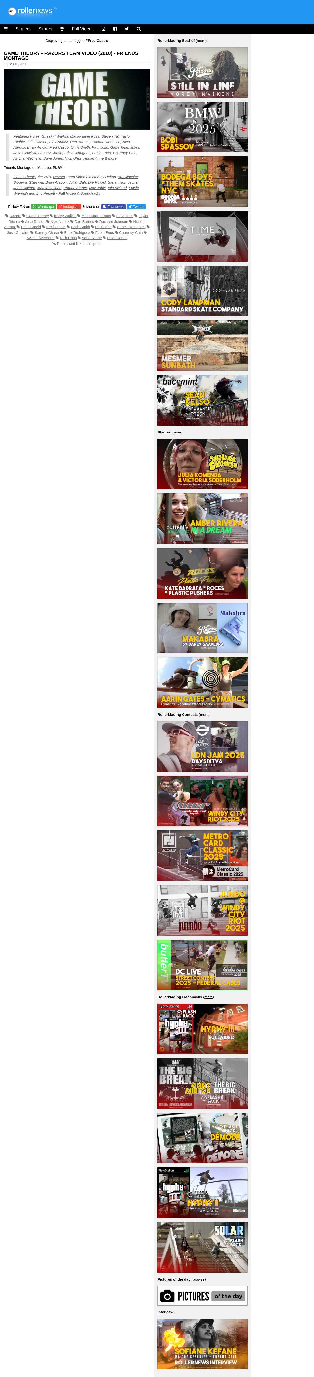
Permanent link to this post (78, 243)
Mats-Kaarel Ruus (96, 216)
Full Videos (83, 28)
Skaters (23, 28)
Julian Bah (77, 182)
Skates (45, 28)
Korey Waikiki (65, 216)
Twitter (138, 206)
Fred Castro (56, 227)
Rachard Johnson (113, 221)
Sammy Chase (47, 232)
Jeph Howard (24, 188)
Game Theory (24, 177)
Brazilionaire (128, 177)
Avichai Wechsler (40, 238)
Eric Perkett (45, 193)
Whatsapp (45, 206)
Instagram (71, 206)
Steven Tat (125, 216)
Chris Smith (80, 227)
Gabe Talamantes (131, 227)
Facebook (115, 206)
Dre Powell (97, 182)
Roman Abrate (75, 188)
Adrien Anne (92, 238)
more (201, 41)
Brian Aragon (56, 182)
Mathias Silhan (49, 188)
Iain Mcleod (117, 188)
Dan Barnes (84, 221)
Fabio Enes (104, 232)
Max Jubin (97, 188)
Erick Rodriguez (77, 232)
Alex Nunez (60, 221)
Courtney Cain (131, 232)
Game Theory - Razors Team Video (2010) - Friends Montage (71, 56)
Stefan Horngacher (123, 182)
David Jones (117, 238)
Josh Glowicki (18, 232)
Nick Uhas (68, 238)
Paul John (103, 227)
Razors (59, 177)
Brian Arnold (31, 227)
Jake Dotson (35, 221)
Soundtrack (89, 193)
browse (199, 1279)
